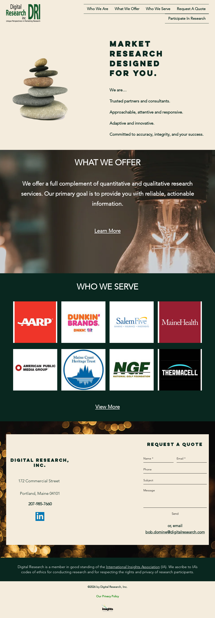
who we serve (158, 9)
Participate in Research (187, 19)
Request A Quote (191, 9)
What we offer (127, 9)
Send (175, 514)
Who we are (97, 9)
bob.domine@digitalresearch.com (175, 533)
